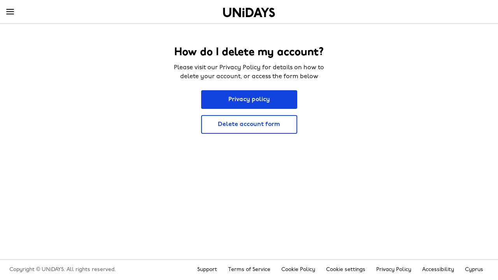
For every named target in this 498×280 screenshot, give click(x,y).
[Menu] (10, 12)
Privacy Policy (393, 270)
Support (207, 270)
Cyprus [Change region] (474, 270)
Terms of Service (249, 270)
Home (249, 12)
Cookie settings (345, 270)
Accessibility (438, 270)
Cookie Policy (298, 270)
